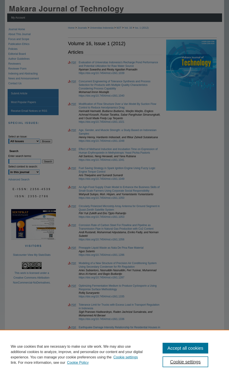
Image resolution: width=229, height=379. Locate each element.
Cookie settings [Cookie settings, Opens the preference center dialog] (185, 361)
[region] (114, 354)
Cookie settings (125, 357)
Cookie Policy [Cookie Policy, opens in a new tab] (78, 362)
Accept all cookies (185, 348)
